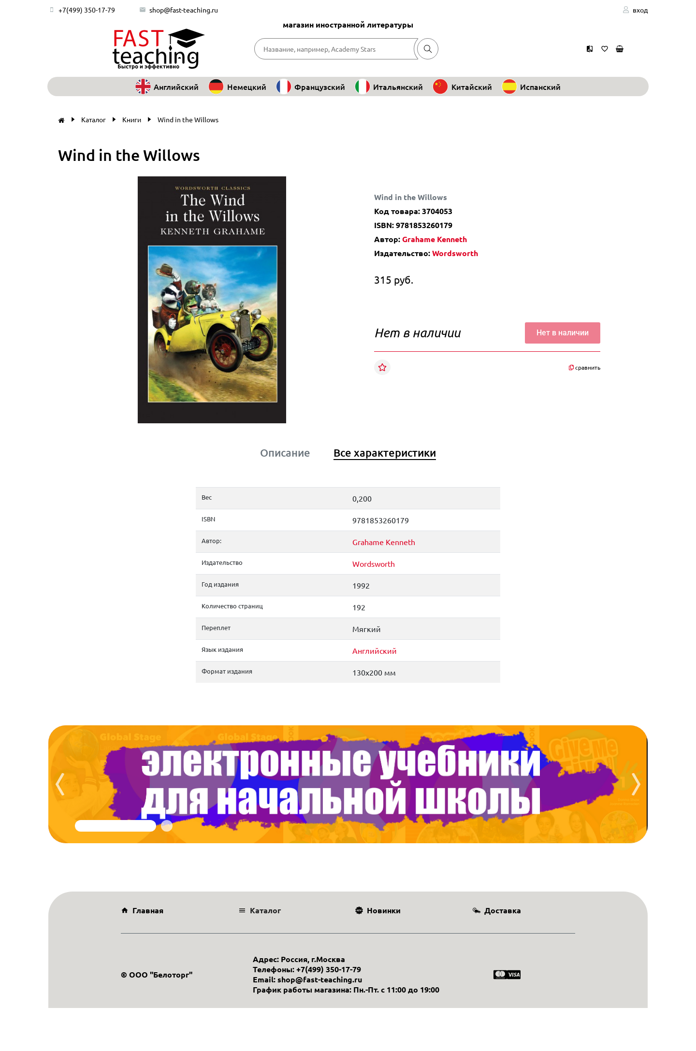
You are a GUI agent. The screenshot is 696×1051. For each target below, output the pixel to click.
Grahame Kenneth (434, 239)
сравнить (584, 367)
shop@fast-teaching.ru (183, 9)
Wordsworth (455, 253)
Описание (285, 452)
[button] (326, 185)
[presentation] (60, 784)
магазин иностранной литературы (348, 24)
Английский (374, 650)
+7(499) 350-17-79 (86, 9)
